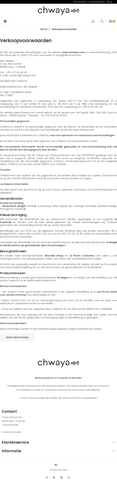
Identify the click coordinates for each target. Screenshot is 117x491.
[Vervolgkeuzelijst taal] (59, 464)
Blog (109, 1)
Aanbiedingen (97, 1)
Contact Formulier (11, 432)
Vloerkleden (80, 1)
